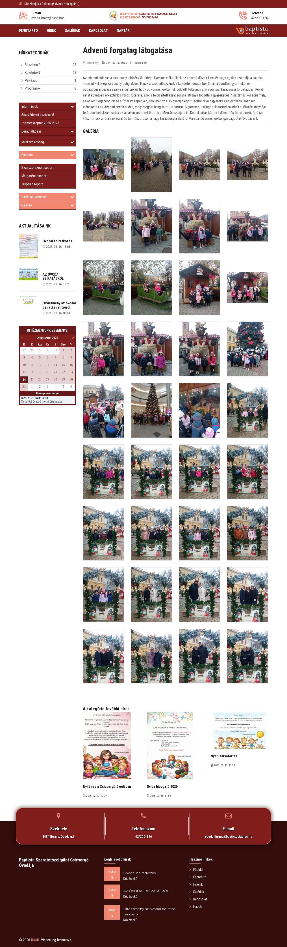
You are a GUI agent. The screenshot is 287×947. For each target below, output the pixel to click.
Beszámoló (32, 65)
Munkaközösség (47, 142)
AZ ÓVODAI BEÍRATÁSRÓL (53, 276)
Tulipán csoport (32, 184)
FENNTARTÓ (28, 30)
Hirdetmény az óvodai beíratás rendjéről (59, 305)
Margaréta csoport (34, 176)
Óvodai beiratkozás (57, 241)
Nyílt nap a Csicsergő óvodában (107, 786)
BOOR (35, 940)
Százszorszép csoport (37, 167)
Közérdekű (32, 73)
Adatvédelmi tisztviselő (37, 115)
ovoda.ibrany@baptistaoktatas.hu (228, 837)
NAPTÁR (123, 30)
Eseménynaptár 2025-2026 (40, 123)
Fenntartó (198, 877)
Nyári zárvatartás (224, 756)
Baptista (47, 155)
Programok (32, 88)
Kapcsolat (198, 899)
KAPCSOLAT (98, 30)
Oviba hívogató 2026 (162, 786)
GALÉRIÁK (72, 30)
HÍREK (51, 30)
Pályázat (31, 80)
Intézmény (91, 62)
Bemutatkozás (47, 131)
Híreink (196, 884)
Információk (47, 106)
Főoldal (196, 870)
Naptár (195, 906)
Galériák (47, 205)
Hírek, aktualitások (47, 197)
